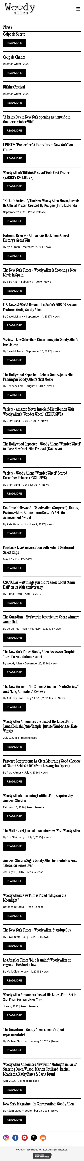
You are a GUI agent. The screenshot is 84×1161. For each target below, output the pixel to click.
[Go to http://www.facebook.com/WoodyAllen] (15, 1139)
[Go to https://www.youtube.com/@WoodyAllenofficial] (25, 1139)
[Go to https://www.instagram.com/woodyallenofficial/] (6, 1139)
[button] (14, 43)
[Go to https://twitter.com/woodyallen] (34, 1139)
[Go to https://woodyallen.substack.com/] (43, 1139)
